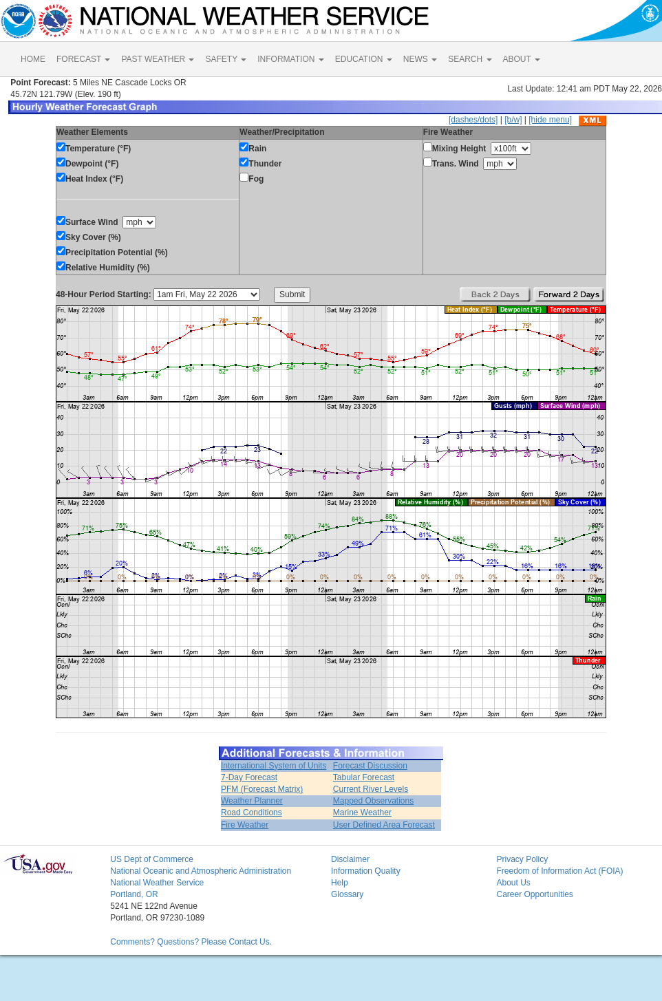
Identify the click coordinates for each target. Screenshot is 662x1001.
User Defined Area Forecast (384, 825)
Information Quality (366, 871)
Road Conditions (251, 812)
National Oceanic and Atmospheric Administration (200, 871)
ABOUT (521, 59)
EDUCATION (363, 59)
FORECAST (83, 59)
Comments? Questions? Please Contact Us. (191, 942)
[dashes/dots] (473, 120)
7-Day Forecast (249, 777)
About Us (513, 882)
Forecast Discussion (370, 766)
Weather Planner (252, 801)
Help (339, 882)
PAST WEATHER (157, 59)
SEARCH (469, 59)
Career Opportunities (534, 894)
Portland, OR (134, 894)
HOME (33, 59)
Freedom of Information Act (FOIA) (559, 871)
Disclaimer (350, 859)
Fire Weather (244, 825)
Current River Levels (370, 789)
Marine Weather (362, 812)
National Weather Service (157, 882)
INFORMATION (290, 59)
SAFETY (225, 59)
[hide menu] (550, 120)
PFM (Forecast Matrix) (262, 789)
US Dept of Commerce (151, 859)
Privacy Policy (522, 859)
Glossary (347, 894)
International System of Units (273, 766)
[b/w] (513, 120)
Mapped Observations (373, 801)
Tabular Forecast (363, 777)
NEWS (420, 59)
